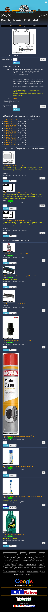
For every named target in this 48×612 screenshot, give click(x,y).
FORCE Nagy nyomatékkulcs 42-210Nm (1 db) (15, 304)
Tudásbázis (18, 567)
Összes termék (6, 26)
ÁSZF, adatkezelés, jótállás (9, 571)
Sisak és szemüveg (10, 557)
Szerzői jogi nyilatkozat (32, 571)
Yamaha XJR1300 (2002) (10, 121)
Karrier (43, 571)
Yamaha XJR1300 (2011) (10, 137)
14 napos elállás (30, 574)
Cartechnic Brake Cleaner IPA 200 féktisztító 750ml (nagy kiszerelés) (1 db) (22, 496)
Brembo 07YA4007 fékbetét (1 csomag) (13, 165)
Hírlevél (41, 564)
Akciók (14, 564)
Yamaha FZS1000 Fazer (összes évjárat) (14, 120)
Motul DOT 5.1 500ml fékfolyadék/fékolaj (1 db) (15, 254)
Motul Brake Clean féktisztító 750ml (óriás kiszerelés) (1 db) (18, 436)
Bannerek (41, 567)
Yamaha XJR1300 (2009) (10, 133)
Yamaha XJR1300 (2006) (10, 128)
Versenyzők (26, 567)
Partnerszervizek (18, 574)
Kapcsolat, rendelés (31, 564)
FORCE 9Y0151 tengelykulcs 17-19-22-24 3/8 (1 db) (17, 340)
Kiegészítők (42, 554)
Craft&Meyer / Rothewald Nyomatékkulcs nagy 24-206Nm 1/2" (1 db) (21, 276)
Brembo (15, 98)
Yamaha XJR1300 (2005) (10, 127)
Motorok (21, 564)
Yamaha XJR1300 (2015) (10, 144)
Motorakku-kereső (26, 560)
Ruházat (20, 557)
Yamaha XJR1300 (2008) (10, 132)
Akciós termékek (29, 557)
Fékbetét (21, 26)
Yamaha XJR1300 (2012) (10, 139)
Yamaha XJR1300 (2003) (10, 123)
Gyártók (34, 567)
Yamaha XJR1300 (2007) (10, 130)
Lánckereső (16, 560)
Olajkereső (7, 560)
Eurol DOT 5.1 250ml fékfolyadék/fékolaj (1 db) (15, 534)
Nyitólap (7, 564)
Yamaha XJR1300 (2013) (10, 140)
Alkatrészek (14, 26)
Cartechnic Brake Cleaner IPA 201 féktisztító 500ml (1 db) (18, 466)
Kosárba (16, 62)
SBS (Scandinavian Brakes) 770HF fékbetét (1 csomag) (17, 193)
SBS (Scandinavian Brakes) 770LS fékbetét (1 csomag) (17, 220)
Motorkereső (39, 557)
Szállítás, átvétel (8, 567)
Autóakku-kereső (38, 560)
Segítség (22, 571)
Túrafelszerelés (32, 554)
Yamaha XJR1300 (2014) (10, 142)
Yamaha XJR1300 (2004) (10, 125)
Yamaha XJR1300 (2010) (10, 135)
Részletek (13, 181)
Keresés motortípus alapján (10, 554)
